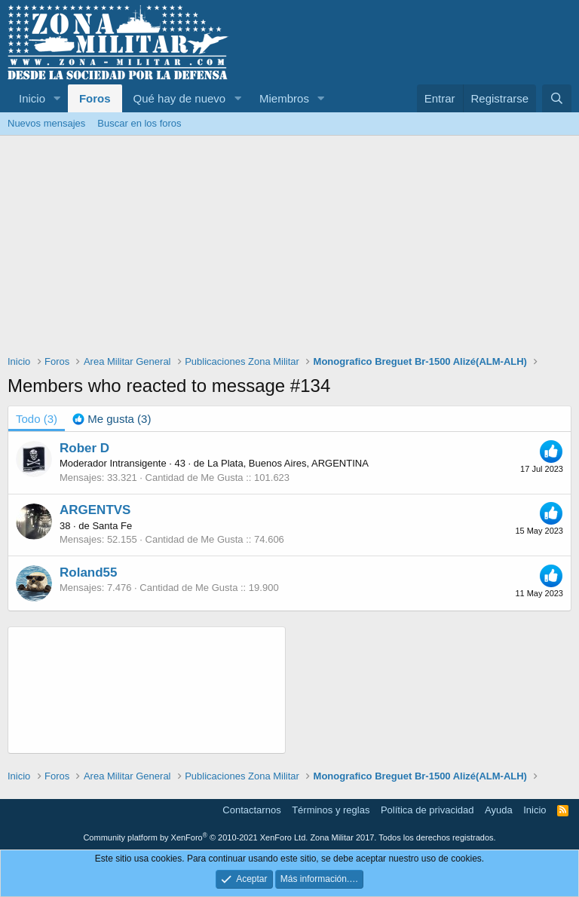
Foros (95, 98)
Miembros (284, 98)
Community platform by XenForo (195, 837)
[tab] (111, 418)
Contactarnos (251, 810)
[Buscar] (556, 98)
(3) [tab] (36, 418)
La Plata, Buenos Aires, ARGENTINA (288, 463)
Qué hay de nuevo (179, 98)
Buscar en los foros (139, 123)
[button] (57, 98)
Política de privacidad (427, 810)
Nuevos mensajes (46, 123)
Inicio (32, 98)
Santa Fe (112, 525)
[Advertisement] (289, 248)
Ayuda (499, 810)
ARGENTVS (95, 510)
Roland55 (89, 572)
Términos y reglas (330, 810)
